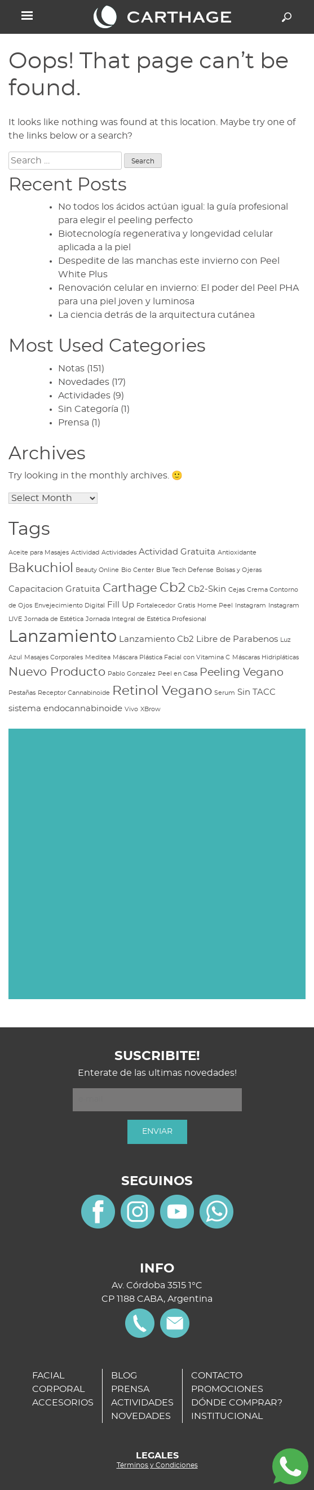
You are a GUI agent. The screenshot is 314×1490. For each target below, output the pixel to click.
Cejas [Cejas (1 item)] (236, 590)
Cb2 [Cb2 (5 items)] (172, 588)
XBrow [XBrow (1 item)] (150, 709)
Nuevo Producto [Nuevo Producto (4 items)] (56, 672)
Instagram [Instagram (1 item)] (250, 605)
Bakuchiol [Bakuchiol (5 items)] (40, 568)
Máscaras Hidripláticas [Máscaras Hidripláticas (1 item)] (265, 657)
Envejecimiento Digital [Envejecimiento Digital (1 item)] (69, 605)
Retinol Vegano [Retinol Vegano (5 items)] (162, 691)
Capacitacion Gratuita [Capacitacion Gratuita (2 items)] (54, 589)
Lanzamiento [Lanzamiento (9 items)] (62, 637)
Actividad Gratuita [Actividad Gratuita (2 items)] (177, 552)
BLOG (124, 1375)
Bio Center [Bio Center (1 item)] (137, 570)
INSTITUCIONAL (227, 1416)
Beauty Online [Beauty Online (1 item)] (97, 570)
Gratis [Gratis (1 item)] (186, 605)
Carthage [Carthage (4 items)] (130, 588)
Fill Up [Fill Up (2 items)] (120, 605)
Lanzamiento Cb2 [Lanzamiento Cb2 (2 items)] (156, 639)
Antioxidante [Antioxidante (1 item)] (237, 552)
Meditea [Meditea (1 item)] (97, 657)
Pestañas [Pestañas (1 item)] (22, 693)
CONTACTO (216, 1375)
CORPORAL (58, 1389)
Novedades (83, 382)
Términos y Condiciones (157, 1465)
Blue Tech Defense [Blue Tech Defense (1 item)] (185, 570)
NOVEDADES (141, 1416)
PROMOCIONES (227, 1389)
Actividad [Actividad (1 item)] (85, 552)
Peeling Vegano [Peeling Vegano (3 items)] (242, 672)
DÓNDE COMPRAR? (236, 1402)
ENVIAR (157, 1132)
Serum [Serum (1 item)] (224, 693)
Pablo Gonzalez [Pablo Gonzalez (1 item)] (132, 674)
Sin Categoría (88, 409)
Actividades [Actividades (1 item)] (118, 552)
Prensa (73, 422)
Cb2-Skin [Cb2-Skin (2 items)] (207, 589)
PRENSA (130, 1389)
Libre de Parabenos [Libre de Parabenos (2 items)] (237, 639)
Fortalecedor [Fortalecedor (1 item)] (155, 605)
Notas (71, 368)
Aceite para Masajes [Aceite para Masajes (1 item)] (38, 552)
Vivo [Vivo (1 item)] (131, 709)
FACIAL (48, 1375)
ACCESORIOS (63, 1402)
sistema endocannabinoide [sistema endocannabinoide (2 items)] (65, 708)
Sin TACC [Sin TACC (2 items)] (256, 692)
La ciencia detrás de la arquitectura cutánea (156, 315)
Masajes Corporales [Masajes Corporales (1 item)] (53, 657)
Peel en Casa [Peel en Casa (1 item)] (177, 674)
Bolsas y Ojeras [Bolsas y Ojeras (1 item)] (239, 570)
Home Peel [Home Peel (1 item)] (215, 605)
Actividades (84, 395)
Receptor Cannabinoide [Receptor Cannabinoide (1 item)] (74, 693)
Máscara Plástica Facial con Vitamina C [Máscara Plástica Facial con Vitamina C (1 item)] (171, 657)
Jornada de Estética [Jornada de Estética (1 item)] (53, 619)
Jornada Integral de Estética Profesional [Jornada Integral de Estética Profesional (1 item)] (146, 619)
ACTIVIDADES (142, 1402)
